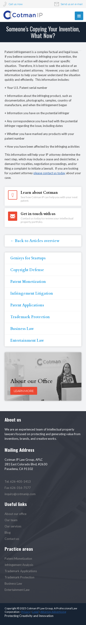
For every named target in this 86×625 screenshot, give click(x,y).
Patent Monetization (28, 281)
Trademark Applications (21, 571)
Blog (8, 532)
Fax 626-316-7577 (18, 488)
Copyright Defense (27, 269)
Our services (13, 526)
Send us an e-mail (72, 4)
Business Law (22, 328)
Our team (11, 520)
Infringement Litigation (31, 293)
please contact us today (49, 173)
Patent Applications (27, 305)
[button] (79, 16)
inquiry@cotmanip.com (20, 494)
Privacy (25, 611)
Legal (35, 611)
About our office (15, 514)
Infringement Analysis (19, 565)
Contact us (12, 539)
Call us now (16, 4)
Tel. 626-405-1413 (18, 481)
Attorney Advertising (53, 611)
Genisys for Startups (28, 258)
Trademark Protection (30, 317)
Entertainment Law (27, 340)
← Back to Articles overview (34, 240)
